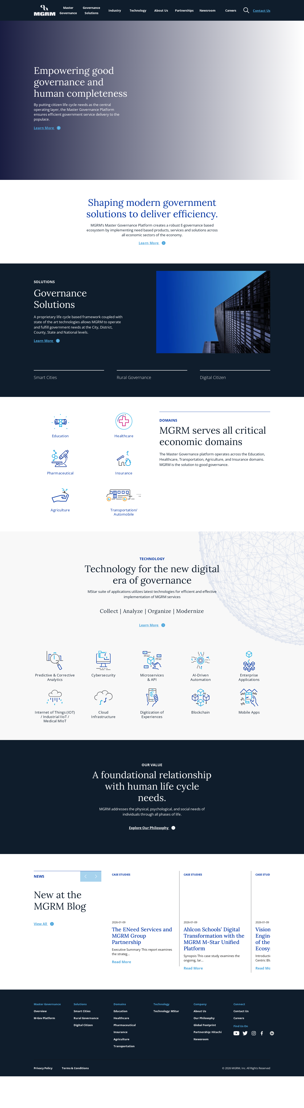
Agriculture (121, 1039)
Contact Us (240, 1011)
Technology (138, 10)
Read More (121, 961)
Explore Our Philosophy (152, 828)
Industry (115, 10)
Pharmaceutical (125, 1025)
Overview (40, 1011)
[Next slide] (96, 876)
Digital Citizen (83, 1025)
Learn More (47, 340)
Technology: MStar (166, 1011)
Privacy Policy (43, 1068)
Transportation (124, 1046)
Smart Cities (82, 1011)
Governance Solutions (91, 10)
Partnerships (184, 10)
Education (121, 1011)
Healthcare (121, 1018)
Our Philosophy (204, 1018)
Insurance (121, 1032)
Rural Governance (86, 1018)
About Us (161, 10)
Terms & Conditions (75, 1068)
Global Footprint (205, 1025)
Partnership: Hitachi (208, 1032)
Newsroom (208, 10)
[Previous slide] (85, 876)
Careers (230, 10)
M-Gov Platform (44, 1018)
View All (44, 924)
